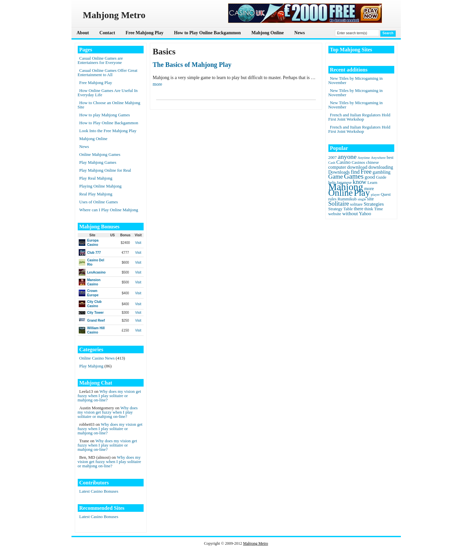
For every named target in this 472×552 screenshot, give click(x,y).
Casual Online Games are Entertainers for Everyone (100, 60)
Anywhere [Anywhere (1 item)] (378, 158)
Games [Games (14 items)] (354, 176)
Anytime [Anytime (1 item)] (364, 158)
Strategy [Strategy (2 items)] (335, 209)
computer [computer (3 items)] (337, 167)
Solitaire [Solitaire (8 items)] (338, 203)
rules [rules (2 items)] (332, 199)
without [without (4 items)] (350, 213)
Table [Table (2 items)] (348, 209)
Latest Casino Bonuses (98, 491)
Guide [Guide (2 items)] (381, 177)
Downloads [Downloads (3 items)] (339, 172)
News (299, 32)
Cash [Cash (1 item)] (331, 162)
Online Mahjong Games (100, 154)
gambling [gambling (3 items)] (381, 172)
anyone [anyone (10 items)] (347, 156)
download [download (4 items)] (357, 167)
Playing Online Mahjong (100, 186)
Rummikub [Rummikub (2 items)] (347, 199)
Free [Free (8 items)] (366, 171)
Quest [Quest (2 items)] (386, 194)
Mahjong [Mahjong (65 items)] (345, 187)
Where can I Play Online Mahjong (108, 209)
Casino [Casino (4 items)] (343, 162)
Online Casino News (97, 358)
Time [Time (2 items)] (378, 209)
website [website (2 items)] (334, 214)
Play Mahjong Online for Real (105, 170)
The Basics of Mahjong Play (192, 64)
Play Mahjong (91, 365)
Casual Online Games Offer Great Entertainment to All (108, 72)
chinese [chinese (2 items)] (372, 162)
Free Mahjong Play (144, 32)
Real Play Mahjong (95, 193)
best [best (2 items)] (390, 157)
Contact (107, 32)
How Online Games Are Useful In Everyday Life (108, 92)
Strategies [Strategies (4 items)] (374, 204)
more (157, 84)
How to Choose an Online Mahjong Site (109, 104)
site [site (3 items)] (370, 198)
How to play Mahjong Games (104, 114)
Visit (138, 243)
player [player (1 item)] (375, 194)
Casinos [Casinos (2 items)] (358, 162)
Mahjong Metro (255, 543)
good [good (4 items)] (370, 177)
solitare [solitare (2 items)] (356, 204)
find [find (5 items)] (355, 172)
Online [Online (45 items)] (340, 193)
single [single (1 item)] (362, 199)
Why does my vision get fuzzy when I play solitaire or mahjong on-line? (109, 395)
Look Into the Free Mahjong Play (108, 130)
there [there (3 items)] (358, 208)
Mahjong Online (267, 32)
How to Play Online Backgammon (207, 32)
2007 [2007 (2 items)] (332, 157)
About (83, 32)
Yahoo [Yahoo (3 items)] (365, 213)
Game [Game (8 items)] (335, 176)
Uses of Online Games (98, 201)
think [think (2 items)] (368, 209)
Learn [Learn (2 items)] (372, 182)
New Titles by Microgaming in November (355, 80)
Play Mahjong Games (98, 162)
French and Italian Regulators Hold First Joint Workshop (359, 117)
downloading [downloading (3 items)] (381, 167)
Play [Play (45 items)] (362, 193)
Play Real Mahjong (95, 178)
